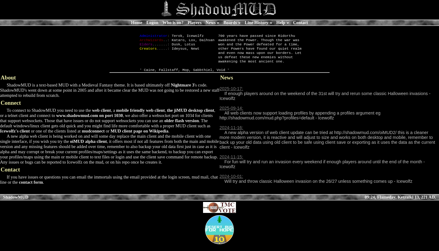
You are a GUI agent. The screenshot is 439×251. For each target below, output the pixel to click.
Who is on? (173, 22)
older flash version (181, 126)
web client (101, 116)
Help (280, 22)
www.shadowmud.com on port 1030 (89, 121)
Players (194, 22)
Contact (300, 22)
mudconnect (93, 137)
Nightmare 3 (182, 91)
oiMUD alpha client (88, 147)
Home (136, 22)
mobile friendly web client (140, 116)
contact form (31, 188)
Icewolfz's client (15, 137)
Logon (152, 22)
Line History (257, 22)
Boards (230, 22)
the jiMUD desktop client (190, 116)
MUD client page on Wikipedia (140, 137)
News (211, 22)
